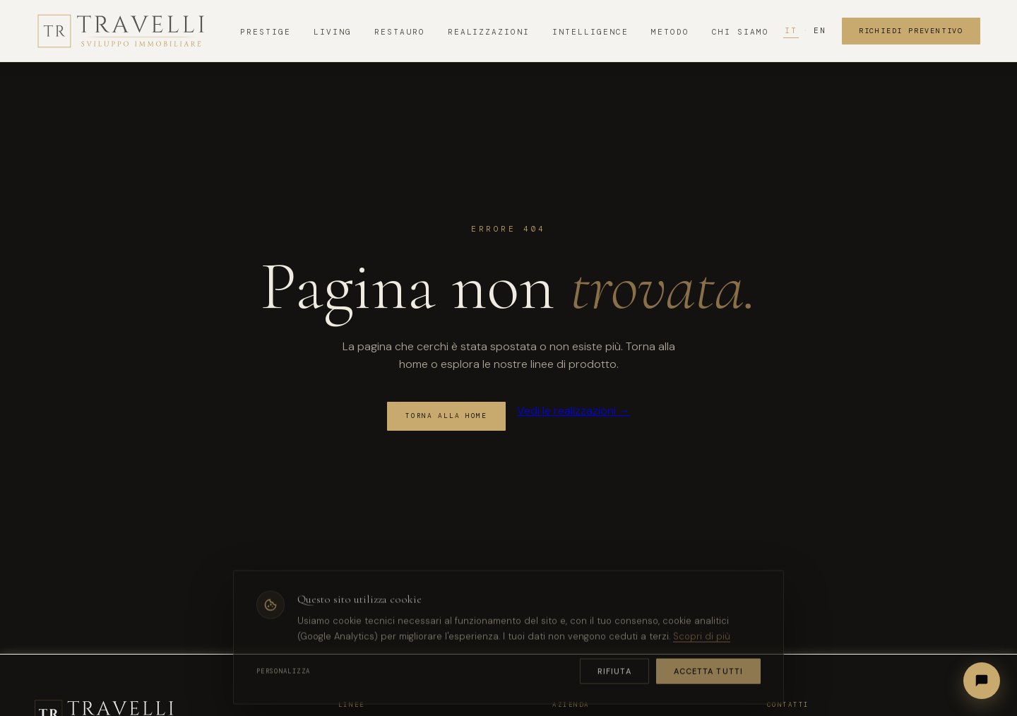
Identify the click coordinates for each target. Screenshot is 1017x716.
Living (333, 32)
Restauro (399, 32)
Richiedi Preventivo (911, 30)
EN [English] (820, 30)
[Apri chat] (981, 680)
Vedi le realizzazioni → (573, 410)
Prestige (265, 32)
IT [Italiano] (791, 30)
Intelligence (590, 32)
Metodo (670, 32)
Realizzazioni (489, 32)
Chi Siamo (740, 32)
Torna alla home (446, 416)
